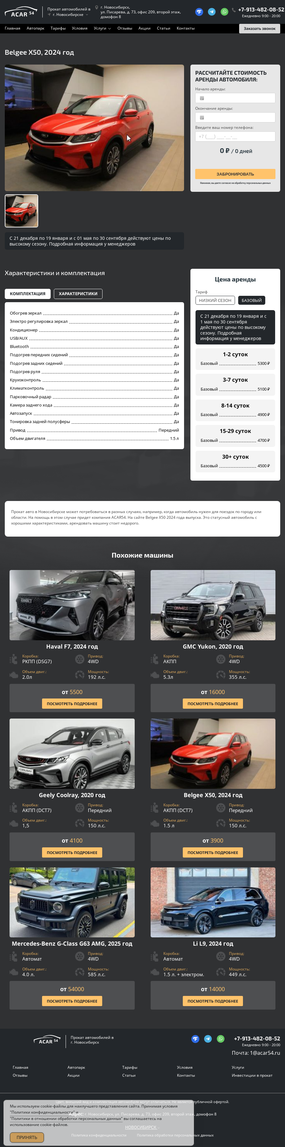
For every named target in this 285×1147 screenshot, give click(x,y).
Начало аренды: (210, 89)
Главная (12, 28)
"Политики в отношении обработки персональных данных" (66, 1125)
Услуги (100, 28)
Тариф (202, 291)
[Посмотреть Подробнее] (72, 641)
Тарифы (58, 28)
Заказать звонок (259, 28)
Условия (80, 28)
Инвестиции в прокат (252, 1075)
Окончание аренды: (214, 108)
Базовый (252, 300)
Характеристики (78, 293)
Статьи (163, 28)
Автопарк (35, 28)
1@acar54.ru (265, 1053)
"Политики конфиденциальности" (42, 1119)
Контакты (186, 28)
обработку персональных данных (252, 183)
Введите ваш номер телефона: (224, 127)
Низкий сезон (215, 300)
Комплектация (28, 293)
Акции (145, 28)
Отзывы (125, 28)
